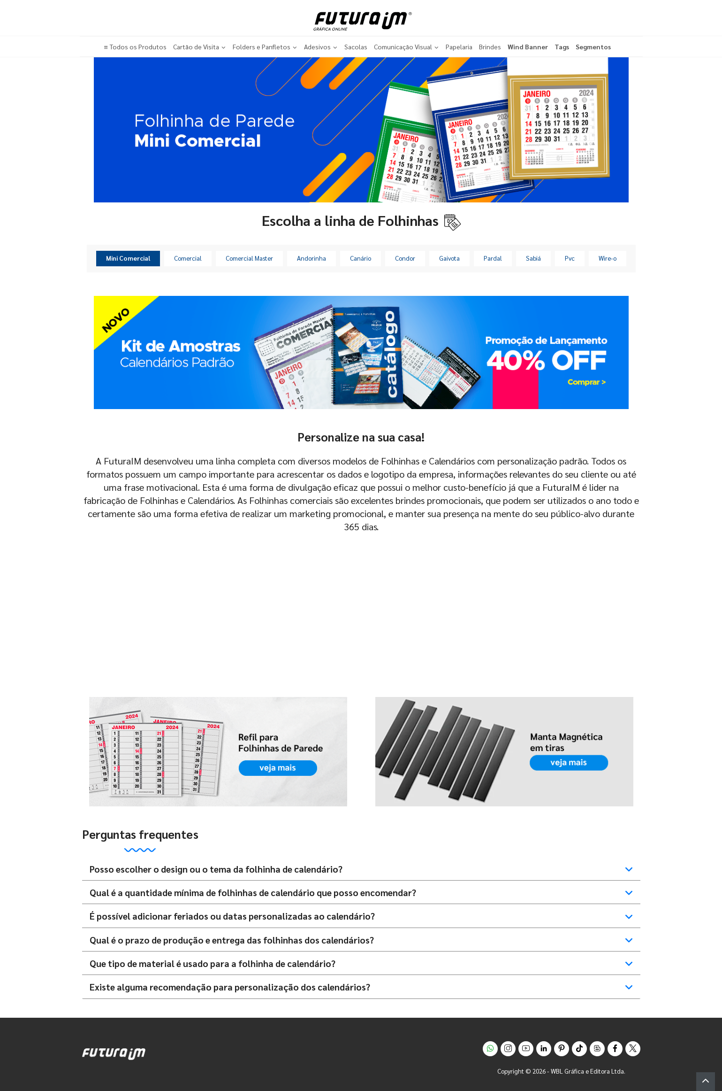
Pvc (570, 258)
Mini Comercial (128, 258)
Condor (405, 258)
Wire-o (607, 258)
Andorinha (311, 258)
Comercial (188, 258)
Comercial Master (249, 258)
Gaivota (449, 258)
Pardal (493, 258)
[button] (705, 1081)
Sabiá (533, 258)
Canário (360, 258)
